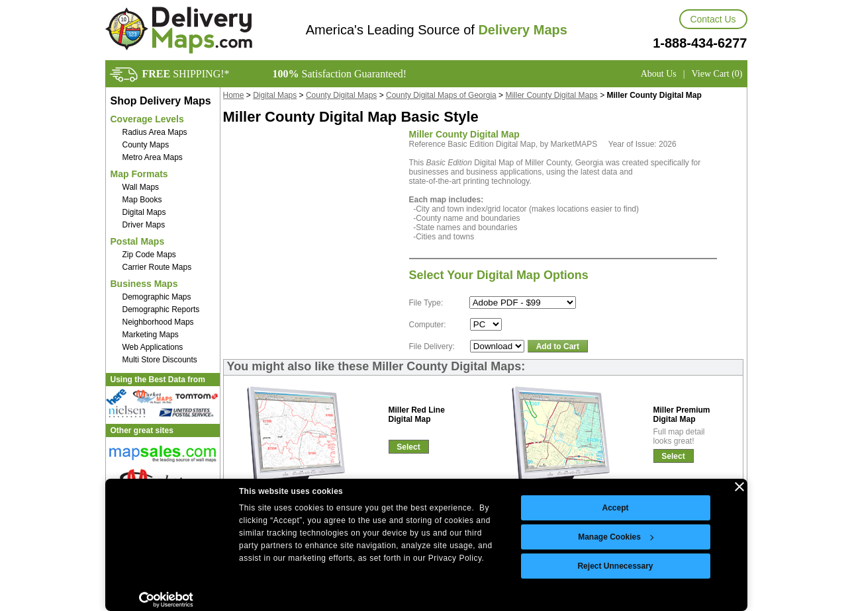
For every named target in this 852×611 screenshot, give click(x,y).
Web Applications (152, 347)
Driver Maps (144, 224)
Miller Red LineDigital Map (417, 414)
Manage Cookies (615, 537)
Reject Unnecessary (615, 566)
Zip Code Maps (149, 254)
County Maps (145, 144)
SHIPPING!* (186, 73)
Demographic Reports (161, 309)
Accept (615, 507)
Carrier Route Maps (157, 267)
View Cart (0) (717, 74)
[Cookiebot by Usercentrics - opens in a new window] (166, 600)
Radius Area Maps (154, 132)
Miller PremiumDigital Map (681, 414)
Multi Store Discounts (159, 359)
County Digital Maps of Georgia (441, 95)
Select (408, 447)
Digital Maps (144, 212)
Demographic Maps (156, 297)
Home (233, 95)
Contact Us (712, 19)
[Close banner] (739, 486)
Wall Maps (141, 187)
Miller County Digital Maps (551, 95)
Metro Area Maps (152, 157)
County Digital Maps (341, 95)
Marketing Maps (150, 334)
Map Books (142, 199)
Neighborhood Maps (158, 322)
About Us (659, 74)
